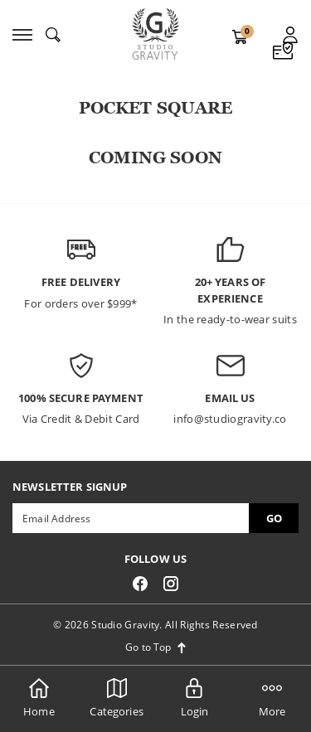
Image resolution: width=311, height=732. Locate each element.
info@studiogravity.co (229, 418)
